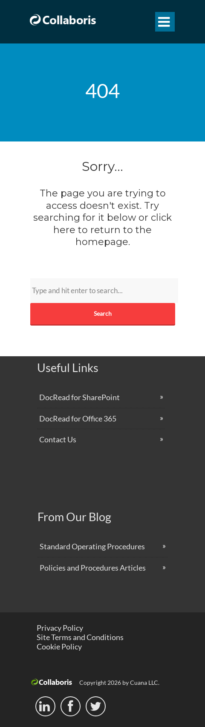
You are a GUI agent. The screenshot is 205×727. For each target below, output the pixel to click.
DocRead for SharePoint (79, 397)
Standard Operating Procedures (92, 546)
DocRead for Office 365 (77, 418)
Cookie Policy (59, 646)
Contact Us (57, 439)
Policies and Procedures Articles (93, 567)
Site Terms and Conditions (80, 637)
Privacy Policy (60, 627)
